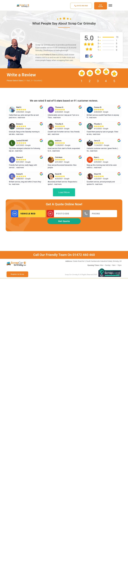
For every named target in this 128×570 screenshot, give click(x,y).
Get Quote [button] (64, 221)
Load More (64, 192)
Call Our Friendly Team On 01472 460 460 (64, 255)
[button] (81, 6)
